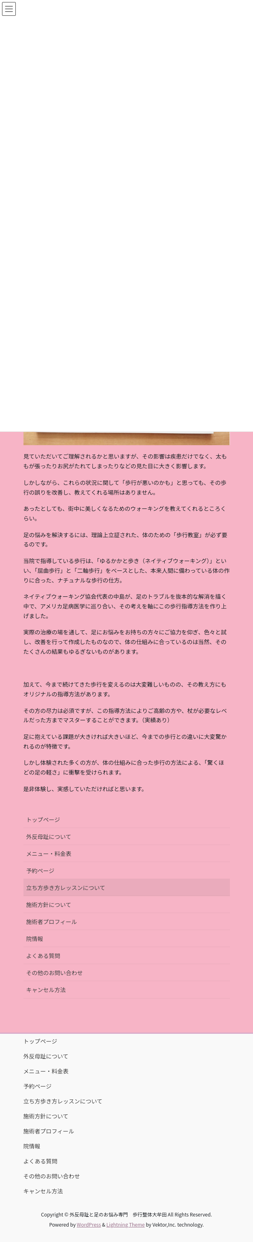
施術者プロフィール (51, 922)
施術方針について (49, 905)
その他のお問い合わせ (54, 973)
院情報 (34, 939)
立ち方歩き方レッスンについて (66, 887)
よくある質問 (43, 956)
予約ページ (40, 870)
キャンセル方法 (46, 990)
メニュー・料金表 (49, 853)
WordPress (89, 1224)
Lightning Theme (125, 1224)
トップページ (43, 819)
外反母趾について (49, 836)
